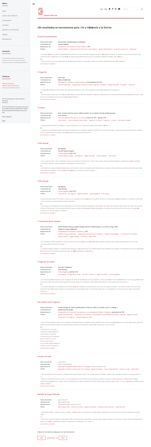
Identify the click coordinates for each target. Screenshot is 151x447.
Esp (101, 9)
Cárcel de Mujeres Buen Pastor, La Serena (71, 118)
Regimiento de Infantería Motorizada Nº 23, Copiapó (74, 366)
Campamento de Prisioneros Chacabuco (71, 231)
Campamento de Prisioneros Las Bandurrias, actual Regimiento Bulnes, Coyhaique (84, 312)
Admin (3, 121)
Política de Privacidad (8, 83)
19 (57, 438)
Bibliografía (6, 39)
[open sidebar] (34, 4)
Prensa (4, 34)
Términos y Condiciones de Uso (11, 88)
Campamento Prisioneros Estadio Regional (72, 82)
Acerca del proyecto (9, 15)
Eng (105, 9)
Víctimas (5, 25)
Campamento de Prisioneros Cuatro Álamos (72, 47)
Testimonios (6, 20)
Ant (41, 438)
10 (54, 438)
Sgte (63, 438)
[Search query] (133, 9)
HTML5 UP (8, 116)
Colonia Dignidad (63, 153)
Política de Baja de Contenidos (10, 85)
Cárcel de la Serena (64, 404)
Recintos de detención (10, 30)
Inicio (4, 11)
